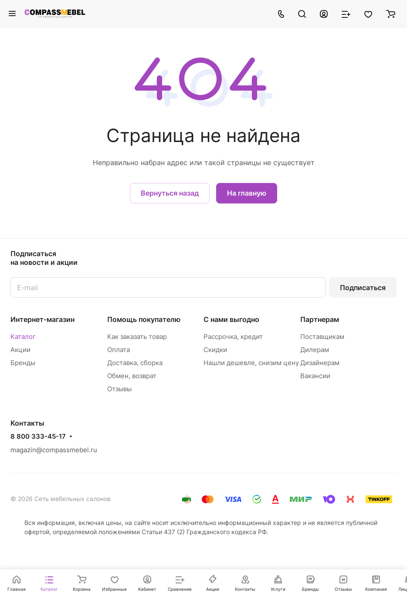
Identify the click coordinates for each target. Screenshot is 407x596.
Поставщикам (322, 336)
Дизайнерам (319, 363)
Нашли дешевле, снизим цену (251, 363)
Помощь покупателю (143, 319)
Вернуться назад (170, 193)
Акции (20, 349)
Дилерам (314, 349)
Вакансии (315, 376)
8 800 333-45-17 (38, 436)
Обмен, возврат (131, 376)
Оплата (118, 349)
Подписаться (363, 287)
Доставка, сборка (135, 363)
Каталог (23, 336)
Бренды (22, 363)
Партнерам (319, 319)
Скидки (215, 349)
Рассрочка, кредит (233, 336)
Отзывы (119, 389)
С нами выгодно (231, 319)
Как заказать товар (137, 336)
